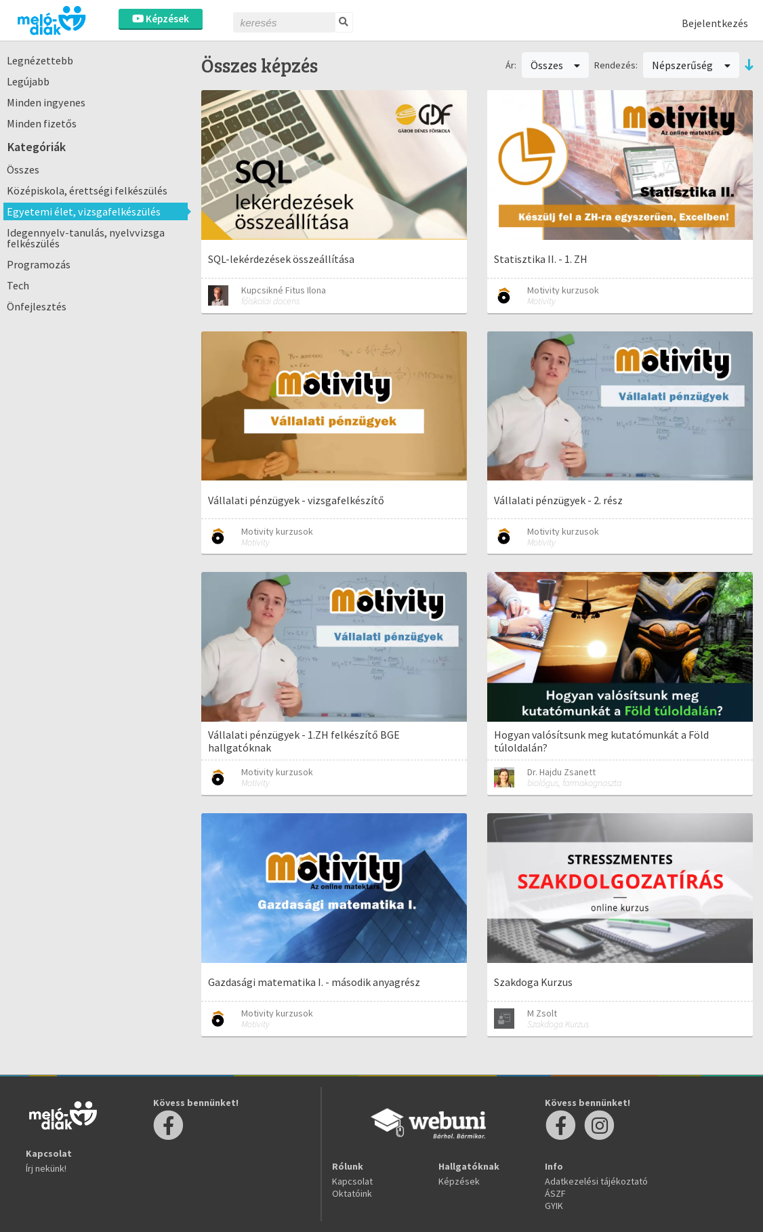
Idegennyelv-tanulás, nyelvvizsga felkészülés (86, 238)
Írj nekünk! (46, 1168)
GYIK (554, 1205)
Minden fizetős (42, 123)
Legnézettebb (40, 60)
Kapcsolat (352, 1181)
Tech (18, 285)
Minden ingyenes (46, 102)
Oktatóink (352, 1193)
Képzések (160, 18)
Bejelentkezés (715, 23)
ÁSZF (555, 1193)
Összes (23, 169)
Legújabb (28, 81)
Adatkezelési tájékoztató (596, 1181)
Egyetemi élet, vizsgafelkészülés (84, 211)
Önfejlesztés (36, 306)
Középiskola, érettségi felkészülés (87, 190)
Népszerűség (691, 65)
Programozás (38, 264)
